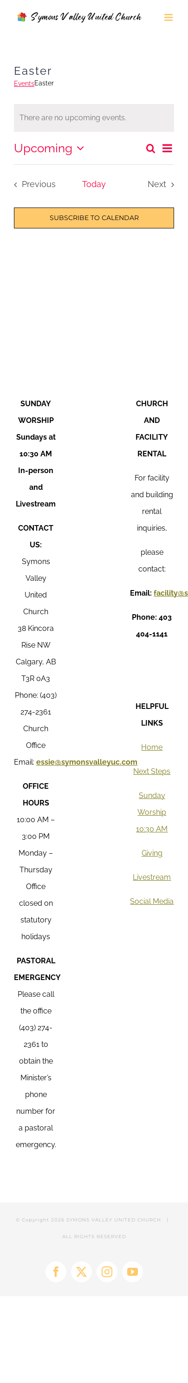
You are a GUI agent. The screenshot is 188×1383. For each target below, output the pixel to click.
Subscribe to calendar (94, 218)
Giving (152, 853)
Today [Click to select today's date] (94, 184)
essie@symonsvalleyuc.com (86, 762)
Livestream (152, 877)
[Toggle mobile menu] (169, 17)
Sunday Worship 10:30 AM (152, 812)
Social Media (152, 901)
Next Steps (151, 771)
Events (24, 83)
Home (151, 747)
